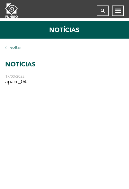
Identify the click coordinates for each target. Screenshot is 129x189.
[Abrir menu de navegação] (118, 11)
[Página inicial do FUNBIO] (15, 11)
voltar (13, 47)
